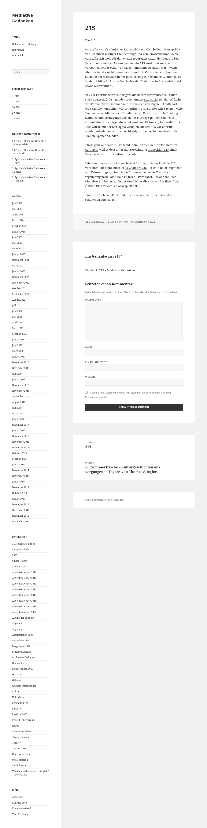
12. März (16, 171)
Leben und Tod (20, 703)
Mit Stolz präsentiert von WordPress (104, 499)
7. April (16, 162)
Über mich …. (19, 55)
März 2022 (18, 328)
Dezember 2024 (20, 260)
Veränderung (19, 765)
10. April (20, 153)
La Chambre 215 (136, 168)
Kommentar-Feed (21, 808)
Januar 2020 (18, 356)
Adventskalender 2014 (24, 589)
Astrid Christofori (119, 221)
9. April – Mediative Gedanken (28, 159)
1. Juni (15, 95)
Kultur (15, 691)
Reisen (15, 725)
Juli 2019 (16, 373)
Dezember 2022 (20, 277)
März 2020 (18, 351)
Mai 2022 (17, 316)
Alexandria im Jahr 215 (129, 63)
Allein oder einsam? (23, 617)
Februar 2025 (19, 248)
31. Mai (16, 101)
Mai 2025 (17, 242)
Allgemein (17, 623)
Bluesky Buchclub (21, 651)
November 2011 (20, 521)
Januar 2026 (18, 231)
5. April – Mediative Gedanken (28, 168)
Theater (16, 742)
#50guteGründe (20, 549)
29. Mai (16, 112)
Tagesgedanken (20, 737)
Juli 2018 (16, 407)
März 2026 (18, 220)
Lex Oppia (151, 99)
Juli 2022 (16, 305)
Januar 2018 (18, 419)
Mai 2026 (17, 209)
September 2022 (21, 294)
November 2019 (20, 368)
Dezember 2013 (20, 487)
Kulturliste (18, 697)
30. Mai (16, 107)
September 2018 (21, 396)
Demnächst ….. (20, 663)
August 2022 (18, 299)
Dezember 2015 (20, 447)
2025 (14, 555)
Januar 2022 (18, 339)
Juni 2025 (17, 237)
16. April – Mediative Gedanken (29, 150)
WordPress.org (20, 814)
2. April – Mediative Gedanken (28, 177)
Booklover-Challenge (23, 657)
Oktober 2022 (19, 288)
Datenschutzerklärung (24, 44)
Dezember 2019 (20, 362)
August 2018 (18, 402)
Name (89, 347)
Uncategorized (20, 759)
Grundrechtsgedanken (24, 685)
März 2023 (18, 265)
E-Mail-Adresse (96, 362)
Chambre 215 (94, 181)
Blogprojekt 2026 (21, 646)
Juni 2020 (17, 345)
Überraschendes (21, 754)
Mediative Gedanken (22, 18)
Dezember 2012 (20, 504)
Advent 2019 (19, 566)
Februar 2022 (19, 333)
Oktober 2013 (19, 493)
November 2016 (20, 441)
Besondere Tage (20, 640)
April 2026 (17, 214)
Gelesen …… (18, 680)
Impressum (18, 49)
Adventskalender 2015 (24, 595)
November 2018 (20, 390)
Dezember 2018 (20, 385)
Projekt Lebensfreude (23, 720)
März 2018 (18, 413)
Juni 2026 (17, 203)
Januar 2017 (18, 430)
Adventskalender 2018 (24, 606)
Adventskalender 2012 (24, 578)
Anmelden (17, 797)
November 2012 (20, 510)
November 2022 (20, 282)
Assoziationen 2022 (22, 634)
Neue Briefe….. (23, 144)
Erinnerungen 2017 (22, 668)
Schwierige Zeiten (21, 731)
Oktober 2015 (19, 453)
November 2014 (20, 476)
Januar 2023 (18, 271)
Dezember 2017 (20, 424)
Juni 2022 (17, 311)
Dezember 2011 (20, 515)
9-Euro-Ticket (19, 560)
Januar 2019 (18, 379)
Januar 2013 (18, 498)
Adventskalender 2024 (24, 612)
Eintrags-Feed (19, 802)
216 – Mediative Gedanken (117, 270)
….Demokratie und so (23, 543)
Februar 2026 (19, 226)
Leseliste (16, 708)
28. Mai (16, 118)
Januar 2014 (18, 481)
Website (90, 377)
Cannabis (91, 149)
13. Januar (17, 180)
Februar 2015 (19, 458)
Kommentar (94, 300)
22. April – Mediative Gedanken (29, 141)
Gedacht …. (18, 674)
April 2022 (17, 322)
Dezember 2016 (20, 436)
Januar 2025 (18, 254)
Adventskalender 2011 (24, 572)
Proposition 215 (158, 149)
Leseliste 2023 (19, 714)
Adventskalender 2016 (24, 600)
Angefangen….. (20, 629)
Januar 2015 (18, 464)
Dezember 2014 (20, 470)
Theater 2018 (19, 748)
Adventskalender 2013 (24, 583)
